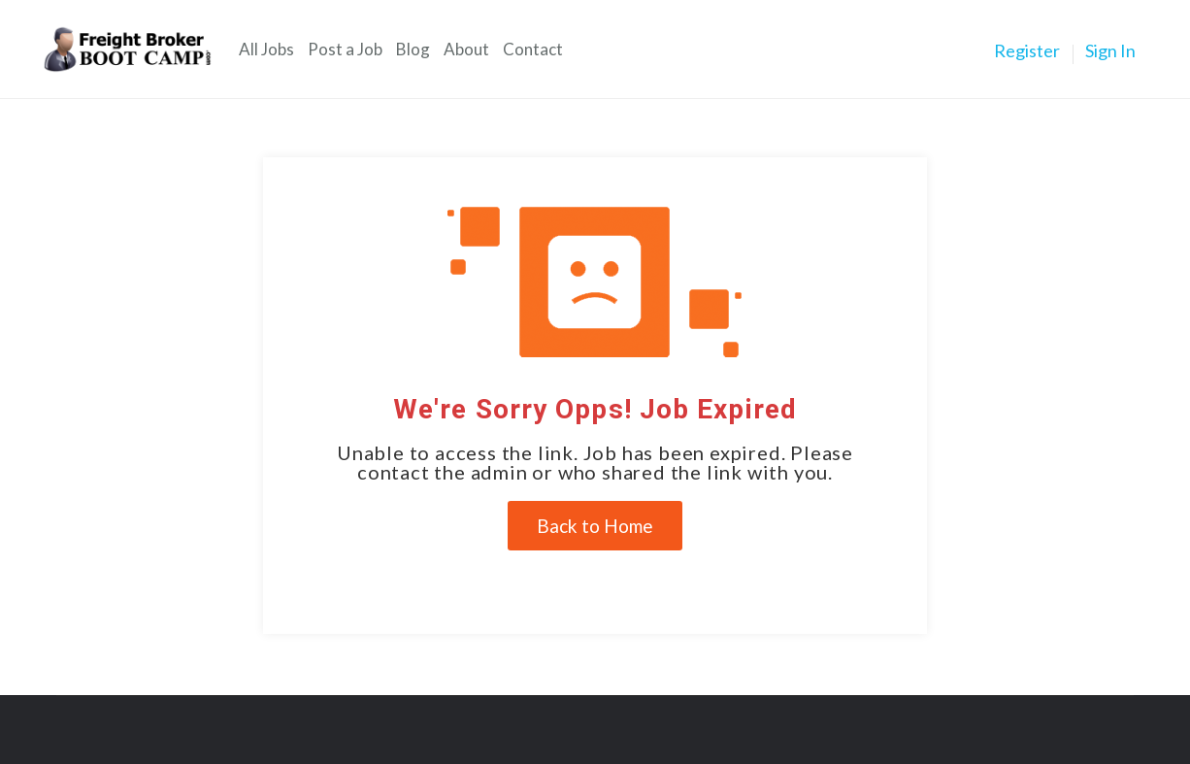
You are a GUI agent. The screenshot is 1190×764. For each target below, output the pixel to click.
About (466, 49)
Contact (533, 49)
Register (1027, 50)
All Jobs (266, 49)
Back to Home (595, 526)
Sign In (1110, 50)
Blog (413, 49)
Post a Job (345, 49)
